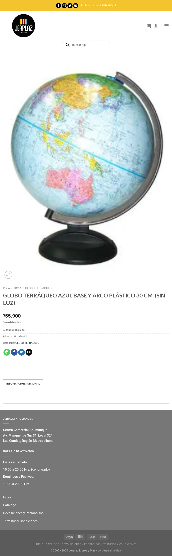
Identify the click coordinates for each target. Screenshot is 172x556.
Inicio (6, 288)
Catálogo (9, 505)
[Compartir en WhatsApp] (6, 352)
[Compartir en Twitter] (21, 352)
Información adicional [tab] (23, 383)
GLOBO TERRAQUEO (38, 288)
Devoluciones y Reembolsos (23, 513)
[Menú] (166, 25)
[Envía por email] (29, 352)
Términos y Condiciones (20, 521)
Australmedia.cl (112, 550)
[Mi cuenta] (156, 25)
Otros (17, 288)
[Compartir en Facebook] (14, 352)
